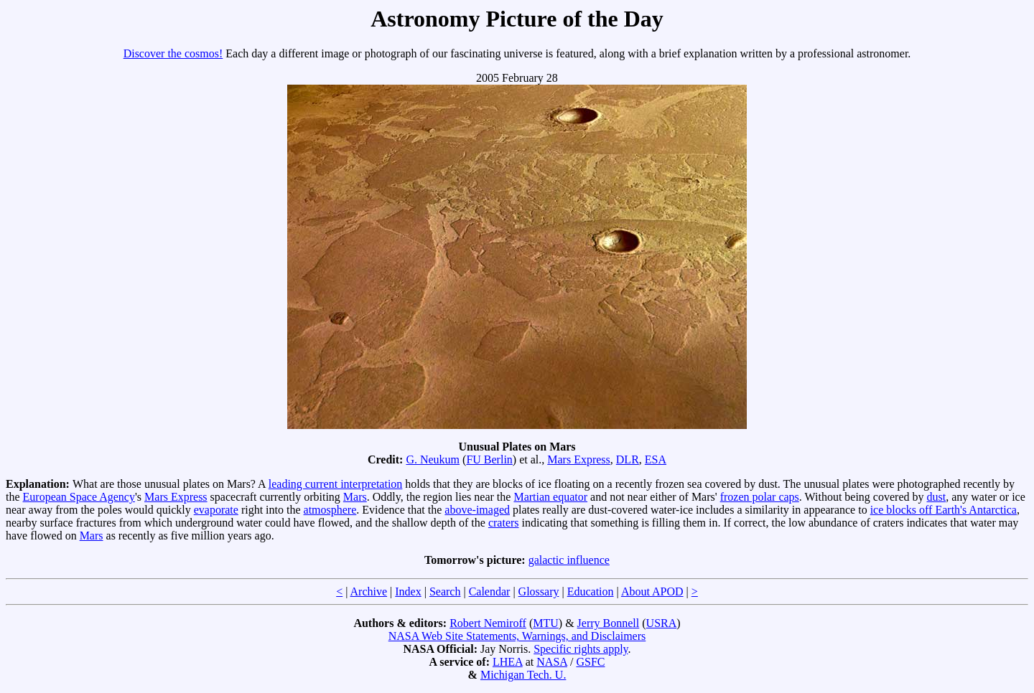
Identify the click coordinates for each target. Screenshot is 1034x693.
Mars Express (578, 459)
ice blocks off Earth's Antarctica (943, 510)
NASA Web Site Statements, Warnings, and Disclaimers (517, 636)
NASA (551, 662)
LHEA (508, 662)
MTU (546, 623)
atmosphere (330, 510)
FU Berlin (489, 459)
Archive (369, 591)
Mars (355, 497)
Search (445, 591)
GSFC (590, 662)
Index (408, 591)
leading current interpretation (336, 484)
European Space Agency (79, 497)
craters (503, 523)
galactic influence (569, 560)
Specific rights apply (581, 649)
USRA (661, 623)
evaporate (216, 510)
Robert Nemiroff (488, 623)
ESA (655, 459)
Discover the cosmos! (173, 53)
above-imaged (477, 510)
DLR (627, 459)
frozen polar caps (759, 497)
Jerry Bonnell (608, 623)
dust (936, 497)
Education (590, 591)
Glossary (538, 591)
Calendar (490, 591)
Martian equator (550, 497)
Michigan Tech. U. (523, 675)
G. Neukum (433, 459)
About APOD (652, 591)
